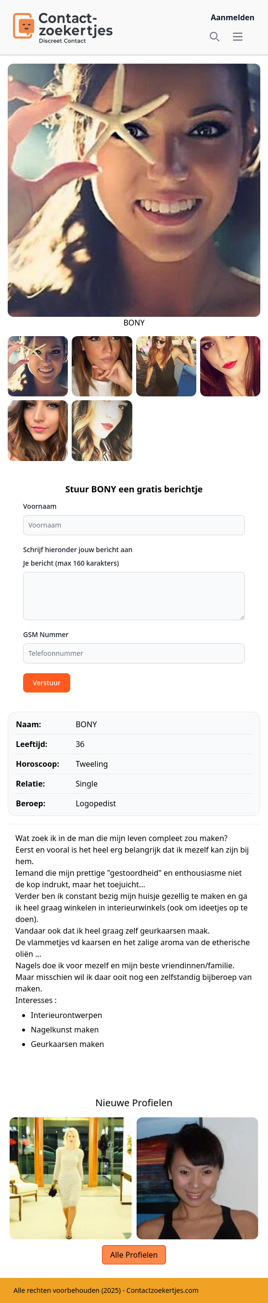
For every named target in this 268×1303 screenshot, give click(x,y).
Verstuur (47, 682)
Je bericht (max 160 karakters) (71, 563)
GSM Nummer (46, 634)
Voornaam (39, 506)
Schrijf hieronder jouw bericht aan (77, 549)
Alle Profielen (134, 1254)
